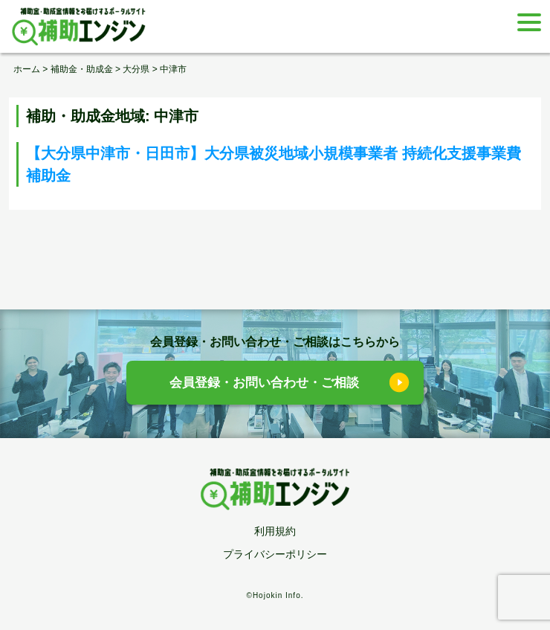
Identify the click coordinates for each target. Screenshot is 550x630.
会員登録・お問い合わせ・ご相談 (264, 383)
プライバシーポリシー (275, 554)
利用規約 (275, 531)
